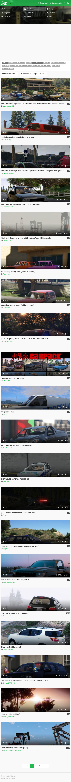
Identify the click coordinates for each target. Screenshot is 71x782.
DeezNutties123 (8, 207)
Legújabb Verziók (33, 74)
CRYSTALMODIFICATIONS (12, 750)
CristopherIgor (8, 616)
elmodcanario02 (8, 106)
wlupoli (5, 549)
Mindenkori (9, 74)
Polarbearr (6, 274)
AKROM (6, 481)
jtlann (5, 414)
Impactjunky (7, 140)
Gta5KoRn (6, 381)
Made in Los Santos (8, 778)
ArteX (5, 515)
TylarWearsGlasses (9, 448)
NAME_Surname (9, 717)
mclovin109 (7, 240)
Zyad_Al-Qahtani (9, 582)
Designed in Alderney (8, 776)
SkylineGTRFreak (9, 683)
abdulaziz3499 (8, 341)
